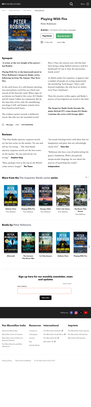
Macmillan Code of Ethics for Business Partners (12, 377)
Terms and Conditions (23, 398)
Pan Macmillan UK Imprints (78, 372)
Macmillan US (49, 379)
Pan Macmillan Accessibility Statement (12, 383)
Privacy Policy (7, 398)
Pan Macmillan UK (51, 376)
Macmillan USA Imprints (76, 376)
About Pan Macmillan (10, 368)
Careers (32, 376)
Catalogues (33, 372)
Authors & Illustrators (14, 10)
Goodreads (72, 30)
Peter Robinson (27, 10)
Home (3, 10)
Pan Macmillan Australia (53, 368)
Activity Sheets (34, 383)
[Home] (11, 4)
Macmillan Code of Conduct (12, 372)
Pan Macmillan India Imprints (78, 368)
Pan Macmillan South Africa (54, 372)
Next (89, 199)
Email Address (22, 324)
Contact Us (33, 368)
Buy (30, 379)
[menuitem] (14, 363)
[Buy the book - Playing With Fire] (62, 35)
